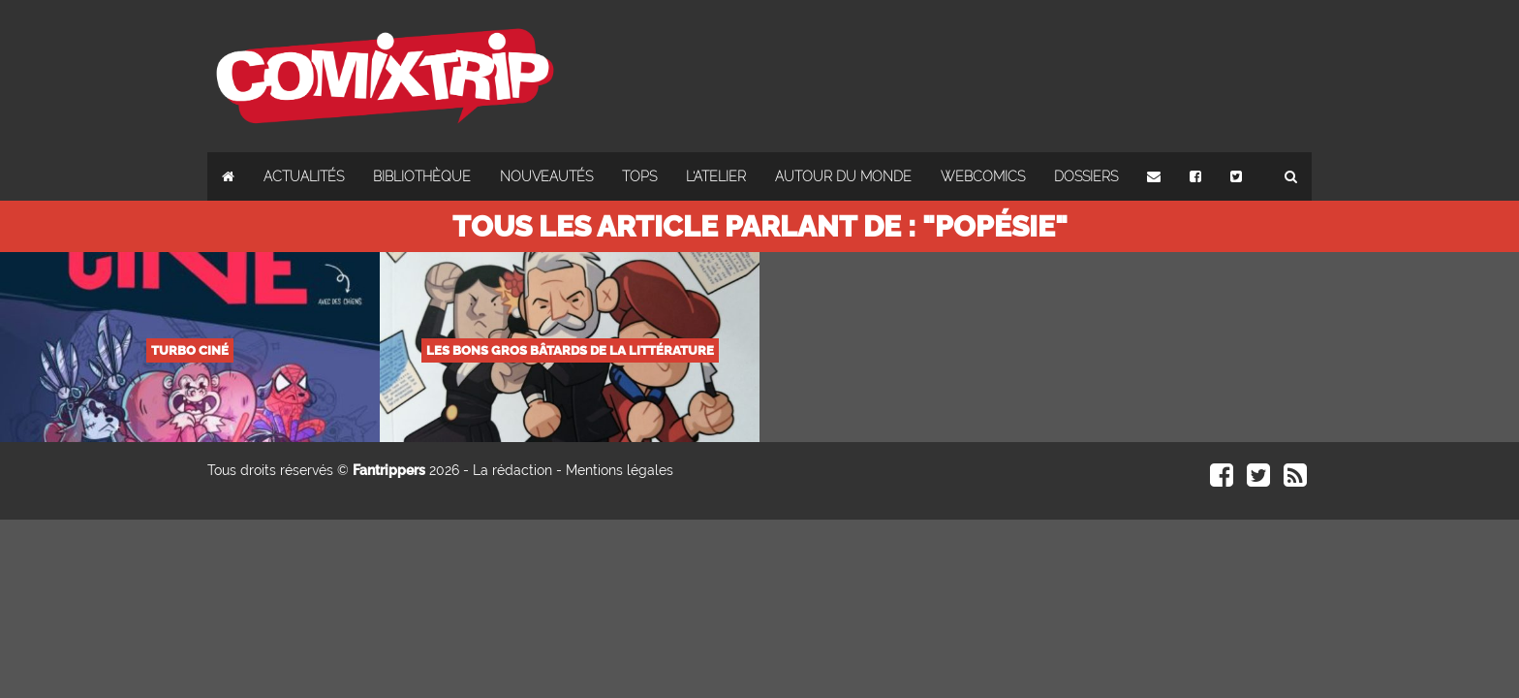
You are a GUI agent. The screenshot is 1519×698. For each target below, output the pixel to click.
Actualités (304, 176)
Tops (639, 176)
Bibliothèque (422, 176)
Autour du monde (843, 176)
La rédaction (512, 470)
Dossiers (1086, 176)
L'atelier (716, 176)
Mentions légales (619, 470)
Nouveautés (546, 176)
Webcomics (983, 176)
